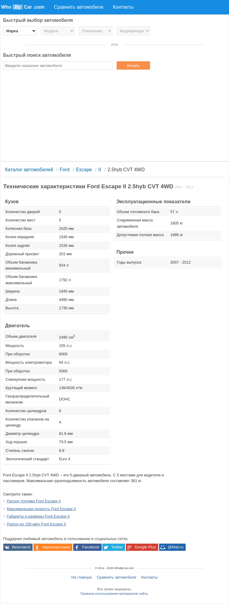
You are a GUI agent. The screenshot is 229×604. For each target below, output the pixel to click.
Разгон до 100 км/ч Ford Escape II (36, 524)
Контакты (149, 577)
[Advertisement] (114, 116)
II (99, 169)
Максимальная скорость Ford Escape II (41, 509)
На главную (81, 577)
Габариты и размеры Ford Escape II (38, 516)
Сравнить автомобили (116, 577)
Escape (84, 169)
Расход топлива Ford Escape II (34, 501)
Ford (65, 169)
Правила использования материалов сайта (113, 593)
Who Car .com (22, 7)
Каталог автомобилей (29, 169)
